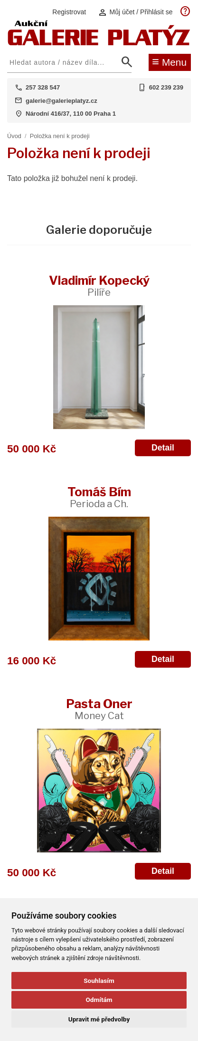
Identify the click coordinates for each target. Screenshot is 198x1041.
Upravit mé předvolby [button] (99, 1019)
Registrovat (69, 12)
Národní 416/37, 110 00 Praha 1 (71, 113)
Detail (162, 447)
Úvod (14, 136)
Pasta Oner (99, 708)
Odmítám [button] (98, 999)
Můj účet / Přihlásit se (135, 12)
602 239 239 (166, 87)
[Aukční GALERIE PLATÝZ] (99, 43)
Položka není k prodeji (60, 136)
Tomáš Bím (99, 497)
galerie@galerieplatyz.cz (61, 100)
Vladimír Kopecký (99, 285)
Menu (169, 61)
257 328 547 (43, 87)
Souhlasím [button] (99, 980)
